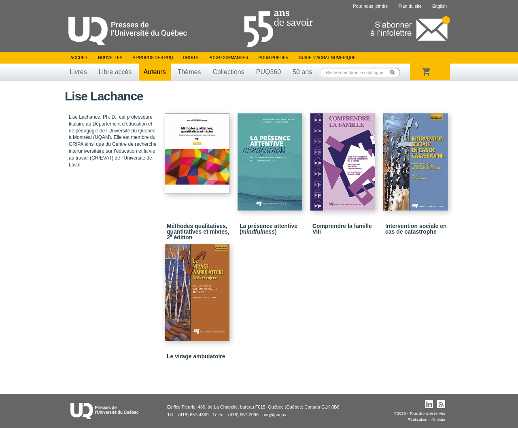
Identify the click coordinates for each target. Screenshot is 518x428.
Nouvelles (110, 57)
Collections (228, 71)
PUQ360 (268, 71)
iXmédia (438, 419)
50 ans (302, 71)
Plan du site (409, 6)
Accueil (79, 57)
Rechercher (394, 72)
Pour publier (274, 57)
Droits (190, 57)
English (439, 6)
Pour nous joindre (370, 6)
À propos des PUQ (152, 57)
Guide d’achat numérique (327, 57)
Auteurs (155, 71)
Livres (78, 71)
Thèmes (189, 71)
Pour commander (228, 57)
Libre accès (115, 71)
